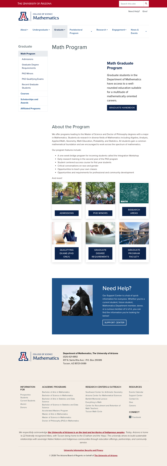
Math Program (28, 53)
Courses (25, 93)
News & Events (135, 31)
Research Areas (134, 211)
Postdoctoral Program (76, 31)
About (24, 29)
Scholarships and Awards (29, 101)
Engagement (118, 29)
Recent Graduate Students (30, 86)
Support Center (114, 322)
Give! (144, 11)
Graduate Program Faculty (134, 253)
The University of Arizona (105, 455)
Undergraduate (40, 29)
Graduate (59, 29)
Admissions (67, 213)
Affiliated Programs (30, 108)
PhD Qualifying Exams (33, 79)
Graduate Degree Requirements (100, 253)
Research (101, 29)
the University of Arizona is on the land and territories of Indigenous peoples (86, 432)
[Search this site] (131, 4)
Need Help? (134, 11)
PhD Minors (100, 213)
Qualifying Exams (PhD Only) (67, 253)
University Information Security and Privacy (83, 450)
